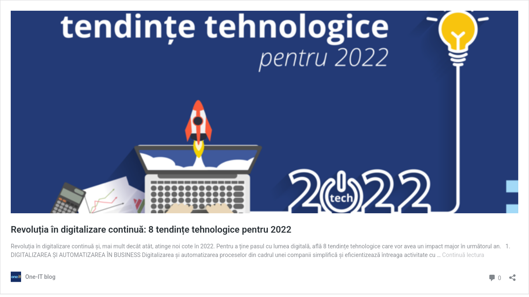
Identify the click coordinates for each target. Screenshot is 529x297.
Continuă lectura (463, 255)
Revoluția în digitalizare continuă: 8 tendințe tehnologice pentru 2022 (151, 229)
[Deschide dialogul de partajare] (512, 275)
